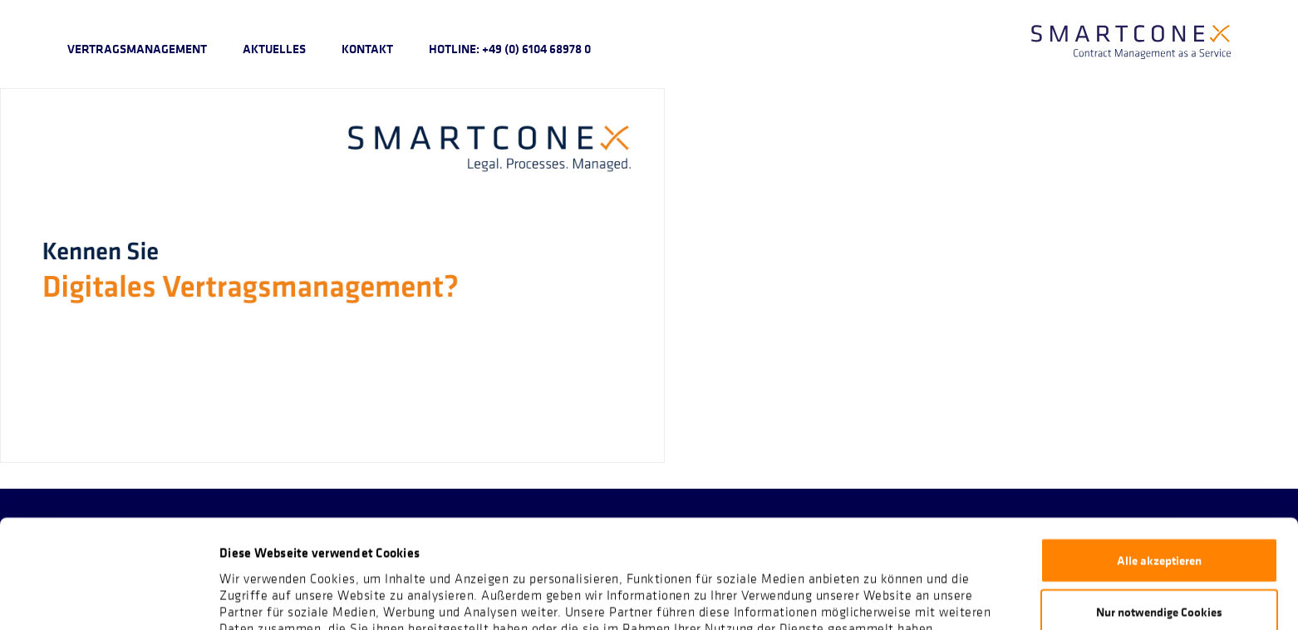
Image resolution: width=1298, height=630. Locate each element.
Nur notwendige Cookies (1159, 510)
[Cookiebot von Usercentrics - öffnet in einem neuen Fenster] (107, 597)
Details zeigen (877, 596)
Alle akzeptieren (1159, 458)
